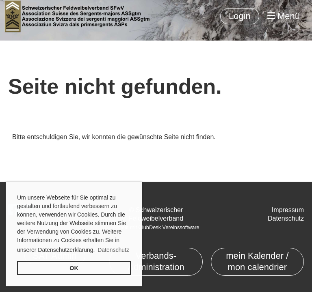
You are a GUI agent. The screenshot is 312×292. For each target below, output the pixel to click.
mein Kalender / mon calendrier (257, 262)
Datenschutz (286, 218)
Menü (283, 16)
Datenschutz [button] (113, 250)
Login (240, 16)
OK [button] (73, 268)
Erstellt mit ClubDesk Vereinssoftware (156, 227)
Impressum (288, 209)
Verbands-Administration (156, 262)
